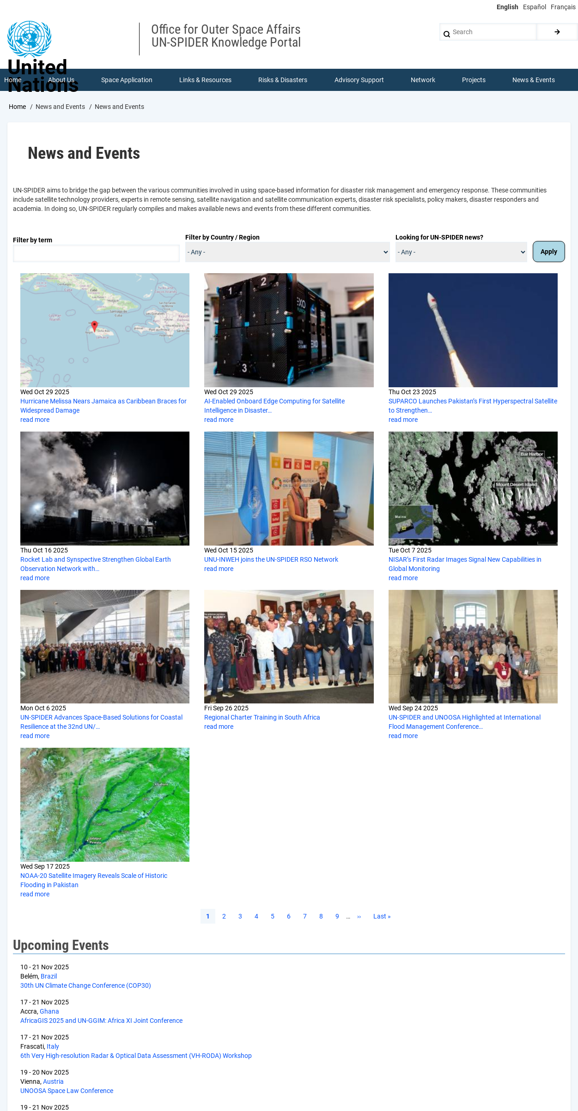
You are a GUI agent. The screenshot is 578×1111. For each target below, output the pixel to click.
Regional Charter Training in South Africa (262, 718)
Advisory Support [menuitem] (359, 80)
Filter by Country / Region (222, 238)
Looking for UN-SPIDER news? (439, 238)
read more (34, 420)
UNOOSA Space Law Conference (66, 1091)
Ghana (49, 1012)
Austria (53, 1082)
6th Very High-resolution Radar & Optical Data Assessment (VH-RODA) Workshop (136, 1056)
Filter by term (32, 241)
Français (563, 7)
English (507, 7)
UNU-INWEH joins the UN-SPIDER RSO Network (271, 560)
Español (534, 7)
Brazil (49, 977)
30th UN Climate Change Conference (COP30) (85, 986)
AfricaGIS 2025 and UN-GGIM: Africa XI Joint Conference (101, 1021)
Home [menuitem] (12, 80)
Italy (53, 1047)
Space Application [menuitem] (126, 80)
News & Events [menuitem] (534, 80)
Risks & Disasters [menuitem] (283, 80)
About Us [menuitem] (61, 80)
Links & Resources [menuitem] (206, 80)
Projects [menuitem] (474, 80)
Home (17, 107)
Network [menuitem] (423, 80)
